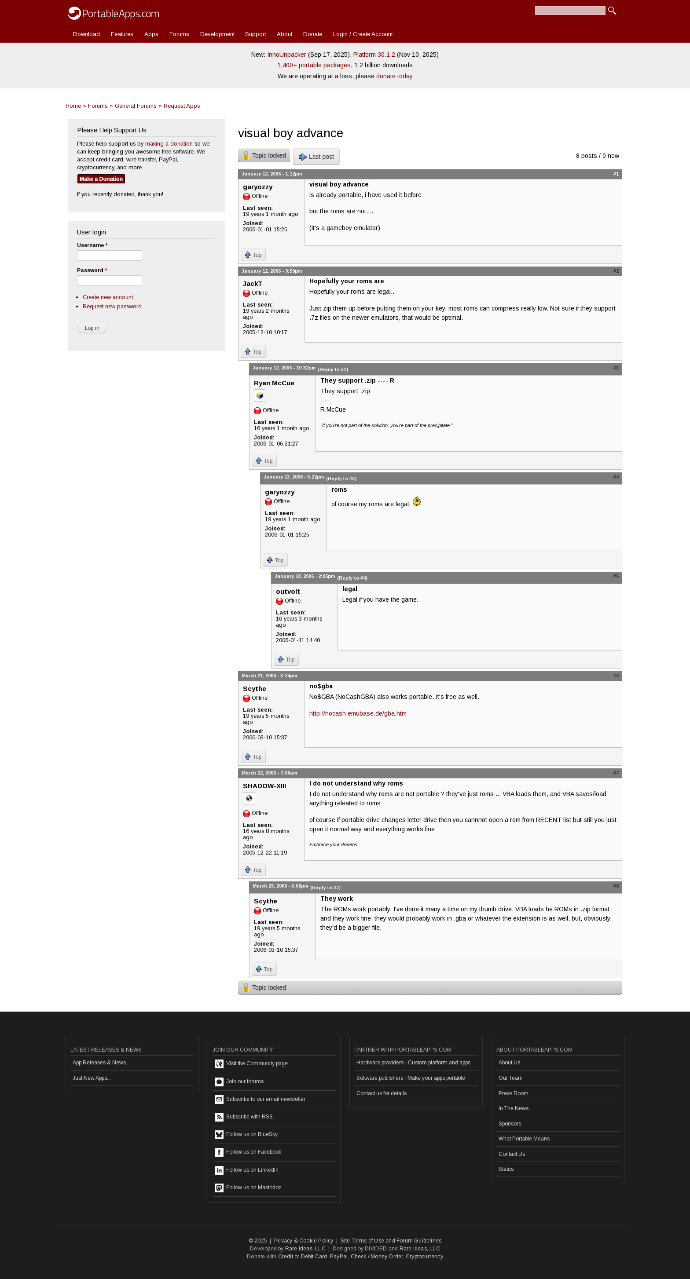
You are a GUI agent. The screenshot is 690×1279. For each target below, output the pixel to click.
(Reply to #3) (341, 478)
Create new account (108, 297)
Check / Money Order (377, 1256)
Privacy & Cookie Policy (304, 1241)
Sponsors (510, 1124)
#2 (616, 271)
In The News (514, 1108)
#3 (616, 367)
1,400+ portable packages (314, 65)
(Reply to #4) (352, 578)
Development (217, 34)
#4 (616, 476)
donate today (394, 76)
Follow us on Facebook (248, 1152)
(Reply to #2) (333, 369)
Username (92, 245)
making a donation (169, 143)
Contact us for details (381, 1093)
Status (506, 1169)
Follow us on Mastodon (248, 1188)
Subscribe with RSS (244, 1117)
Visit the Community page (251, 1064)
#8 (616, 885)
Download (86, 34)
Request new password (112, 306)
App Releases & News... (101, 1063)
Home (73, 105)
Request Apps (182, 105)
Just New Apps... (92, 1078)
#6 (616, 675)
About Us (509, 1063)
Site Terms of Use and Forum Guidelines (391, 1241)
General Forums (136, 105)
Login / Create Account (363, 34)
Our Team (511, 1078)
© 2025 (258, 1241)
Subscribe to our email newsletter (260, 1099)
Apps (151, 34)
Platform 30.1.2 (374, 54)
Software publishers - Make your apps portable (410, 1078)
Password (92, 270)
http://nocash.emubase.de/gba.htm (358, 713)
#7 (616, 772)
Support (255, 34)
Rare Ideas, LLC (305, 1249)
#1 (616, 173)
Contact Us (512, 1154)
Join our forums (239, 1082)
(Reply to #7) (325, 887)
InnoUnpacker (286, 54)
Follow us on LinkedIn (247, 1170)
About (284, 34)
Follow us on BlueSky (246, 1134)
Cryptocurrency (424, 1256)
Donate (312, 34)
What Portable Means (524, 1139)
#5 (616, 576)
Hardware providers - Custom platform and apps (413, 1063)
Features (122, 34)
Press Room (514, 1093)
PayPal (339, 1256)
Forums (179, 34)
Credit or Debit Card (302, 1256)
